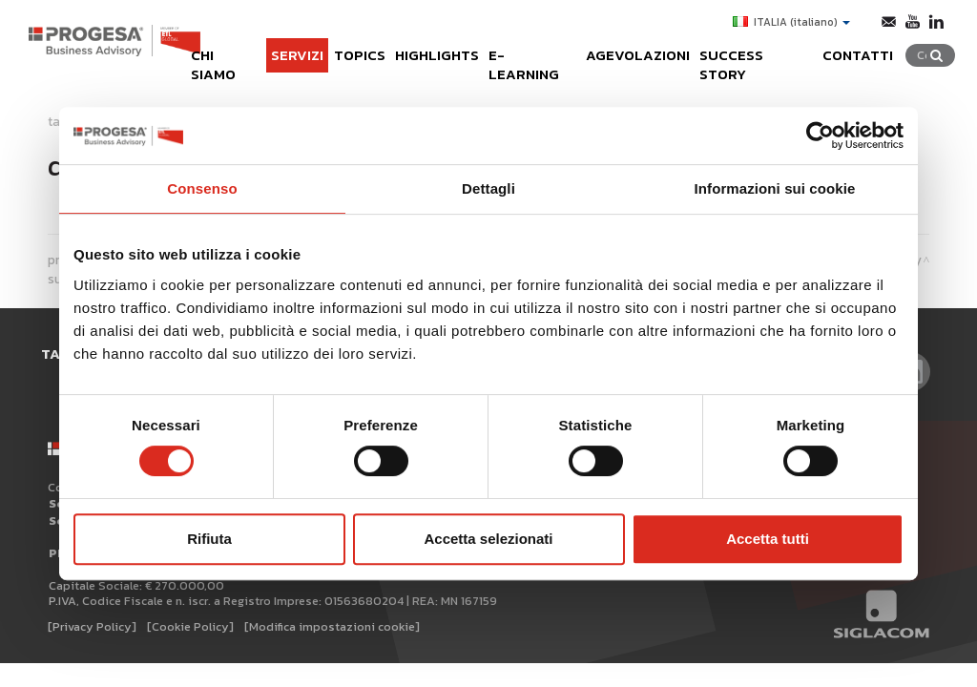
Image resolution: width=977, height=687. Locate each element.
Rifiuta (209, 539)
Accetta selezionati (488, 539)
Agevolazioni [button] (637, 50)
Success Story (759, 50)
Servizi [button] (286, 50)
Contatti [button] (864, 50)
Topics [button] (350, 50)
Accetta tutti (767, 539)
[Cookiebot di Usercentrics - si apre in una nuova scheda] (820, 135)
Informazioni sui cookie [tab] (775, 188)
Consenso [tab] (202, 188)
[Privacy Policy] (92, 610)
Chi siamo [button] (213, 50)
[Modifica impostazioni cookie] (332, 610)
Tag (58, 353)
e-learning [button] (528, 50)
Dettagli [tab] (488, 188)
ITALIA (789, 22)
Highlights (430, 50)
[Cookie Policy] (190, 610)
